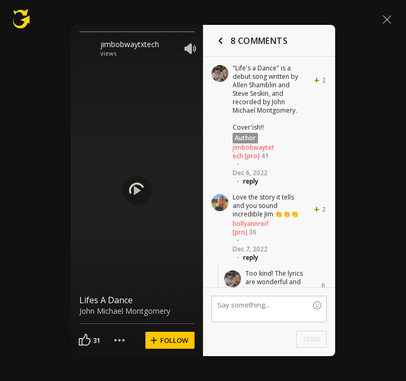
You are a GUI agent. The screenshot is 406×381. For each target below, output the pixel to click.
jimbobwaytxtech (129, 44)
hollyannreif (251, 223)
